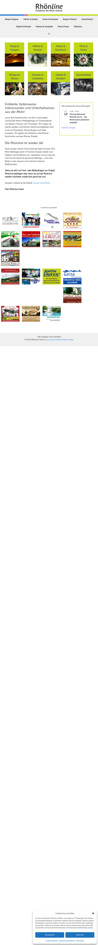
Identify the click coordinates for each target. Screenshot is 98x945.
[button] (93, 913)
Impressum (80, 941)
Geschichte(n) (87, 19)
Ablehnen (80, 935)
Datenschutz (61, 339)
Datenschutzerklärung (67, 941)
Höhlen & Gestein (30, 19)
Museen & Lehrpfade (44, 26)
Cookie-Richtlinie (52, 941)
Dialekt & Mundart (23, 26)
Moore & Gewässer (50, 19)
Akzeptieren (50, 935)
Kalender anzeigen (69, 128)
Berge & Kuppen (11, 19)
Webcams (78, 26)
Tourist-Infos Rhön (41, 183)
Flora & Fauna (63, 26)
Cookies (70, 339)
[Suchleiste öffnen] (49, 34)
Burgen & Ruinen (70, 19)
